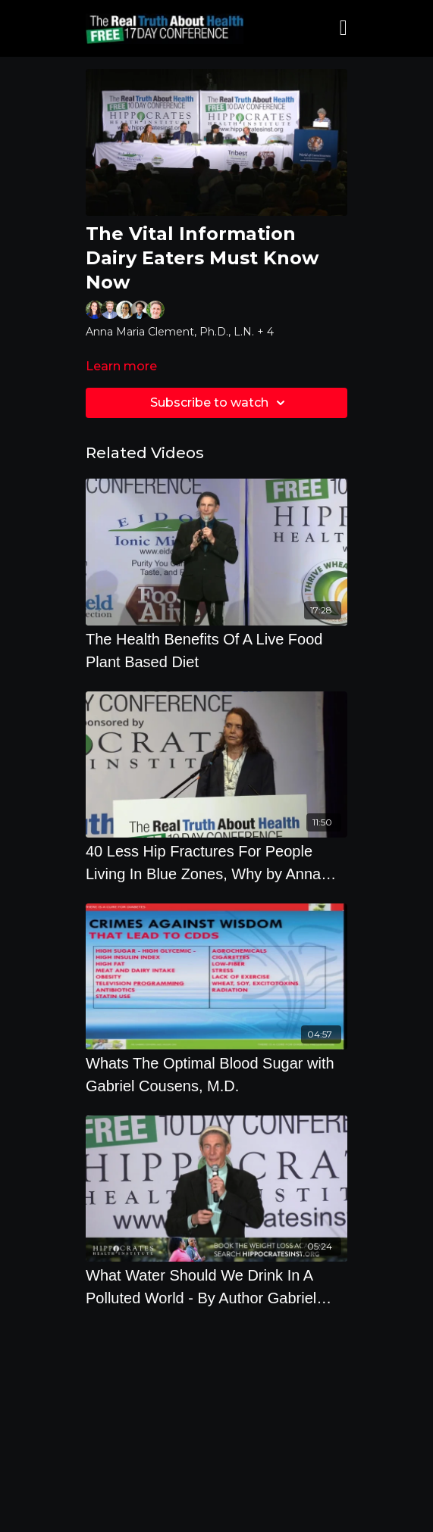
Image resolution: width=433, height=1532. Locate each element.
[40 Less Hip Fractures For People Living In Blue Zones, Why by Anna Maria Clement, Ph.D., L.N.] (216, 862)
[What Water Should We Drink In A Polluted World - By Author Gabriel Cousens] (216, 1286)
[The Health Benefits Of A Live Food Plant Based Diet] (216, 650)
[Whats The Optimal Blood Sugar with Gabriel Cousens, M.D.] (216, 1074)
